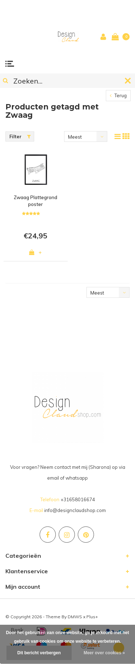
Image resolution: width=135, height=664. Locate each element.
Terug (118, 95)
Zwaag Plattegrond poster (35, 200)
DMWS (75, 616)
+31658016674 (77, 499)
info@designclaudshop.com (75, 510)
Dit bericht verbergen (39, 652)
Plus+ (92, 616)
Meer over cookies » (104, 652)
